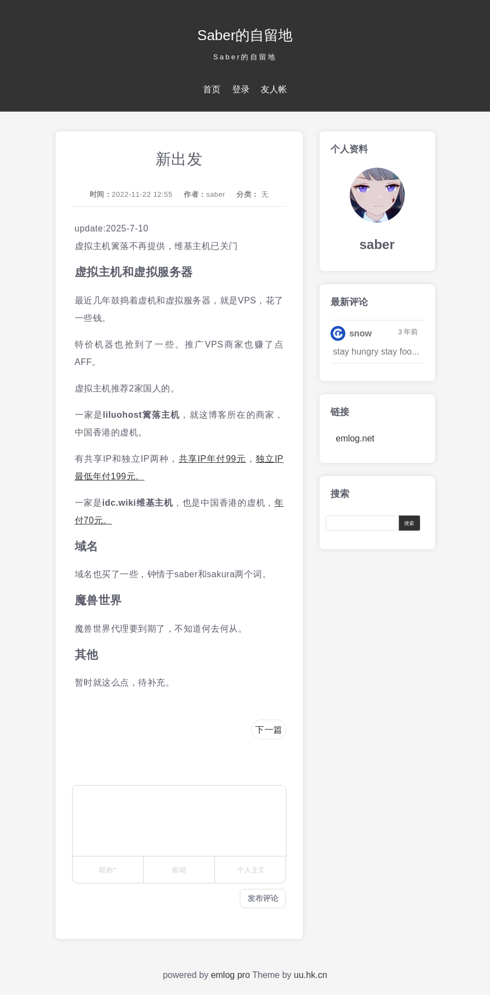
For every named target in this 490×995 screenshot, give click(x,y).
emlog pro (230, 975)
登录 (241, 89)
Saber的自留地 (245, 35)
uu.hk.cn (310, 975)
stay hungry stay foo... (376, 351)
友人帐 (274, 89)
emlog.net (355, 438)
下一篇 (269, 729)
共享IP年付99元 (212, 458)
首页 (212, 89)
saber (215, 194)
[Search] (365, 522)
